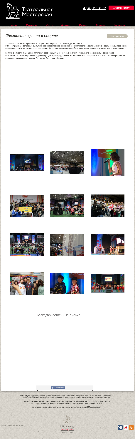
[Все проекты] (117, 36)
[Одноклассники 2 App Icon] (131, 427)
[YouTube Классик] (126, 427)
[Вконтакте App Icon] (120, 427)
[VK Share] (42, 387)
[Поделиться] (58, 387)
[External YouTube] (67, 96)
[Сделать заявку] (121, 8)
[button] (39, 349)
